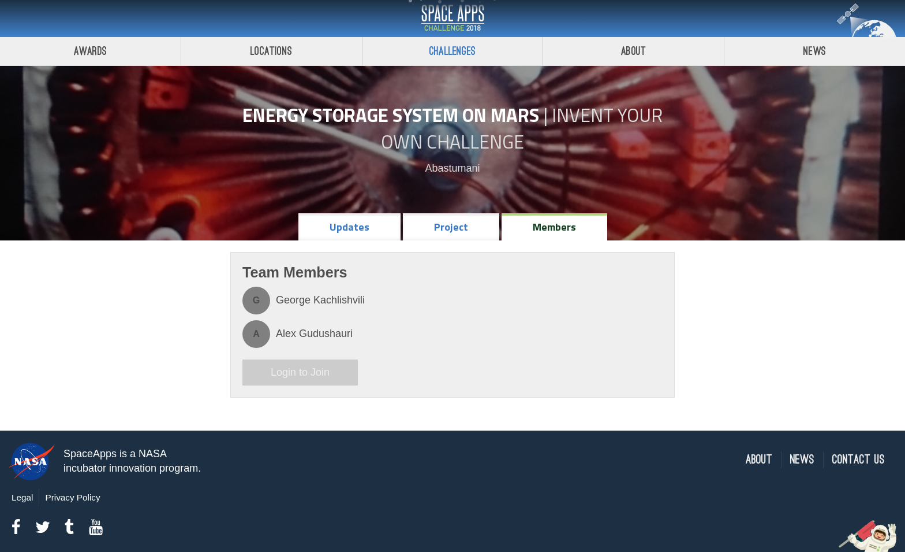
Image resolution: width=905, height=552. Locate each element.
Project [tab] (451, 227)
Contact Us (858, 459)
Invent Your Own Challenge (522, 128)
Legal (22, 497)
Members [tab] (554, 227)
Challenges (452, 51)
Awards (90, 51)
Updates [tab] (349, 227)
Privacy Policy (72, 497)
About (633, 51)
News (814, 51)
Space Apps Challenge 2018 (452, 18)
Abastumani (452, 168)
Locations (271, 51)
